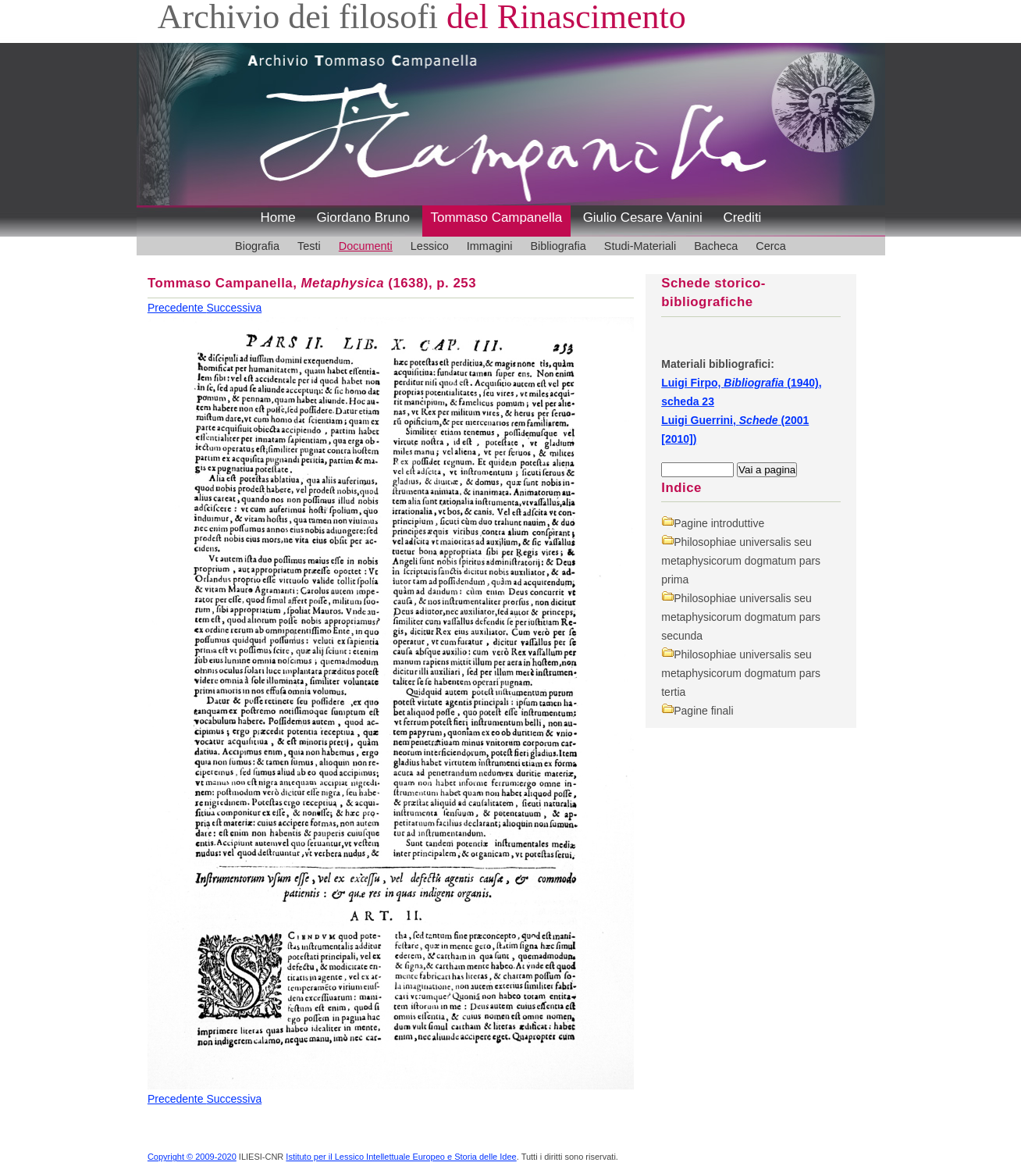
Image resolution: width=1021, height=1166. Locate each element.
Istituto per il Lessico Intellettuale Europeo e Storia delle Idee (401, 1156)
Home (278, 217)
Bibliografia (557, 246)
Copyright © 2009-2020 (192, 1156)
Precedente (177, 307)
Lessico (430, 246)
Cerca (771, 246)
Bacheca (716, 246)
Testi (309, 246)
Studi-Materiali (640, 246)
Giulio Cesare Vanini (643, 217)
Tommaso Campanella (497, 217)
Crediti (742, 217)
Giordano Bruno (363, 217)
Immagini (490, 246)
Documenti (366, 246)
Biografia (257, 246)
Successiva (233, 307)
